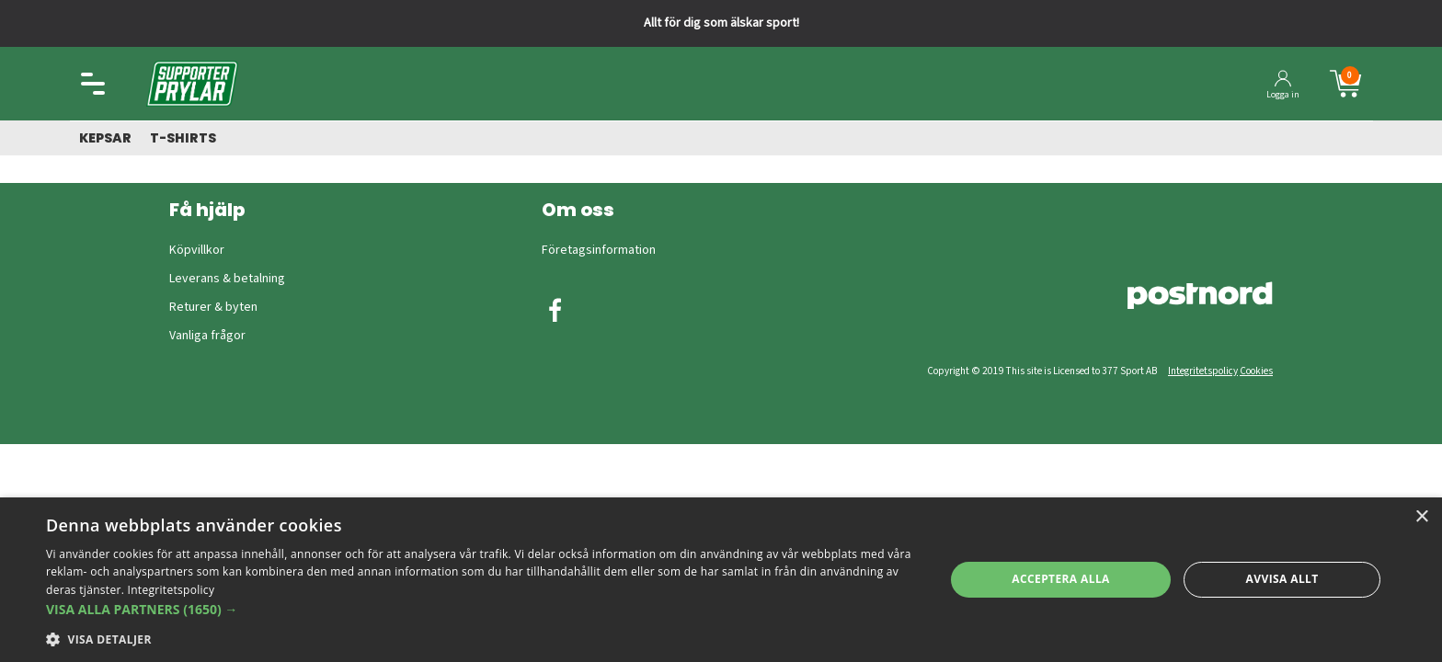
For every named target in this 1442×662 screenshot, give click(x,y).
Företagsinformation (599, 250)
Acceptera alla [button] (1061, 579)
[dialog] (721, 579)
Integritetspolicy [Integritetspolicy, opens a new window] (171, 590)
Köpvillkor (196, 250)
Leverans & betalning (227, 278)
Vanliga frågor (207, 335)
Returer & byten (213, 307)
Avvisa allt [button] (1282, 579)
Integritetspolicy (1203, 371)
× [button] (1421, 517)
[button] (482, 609)
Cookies (1256, 371)
